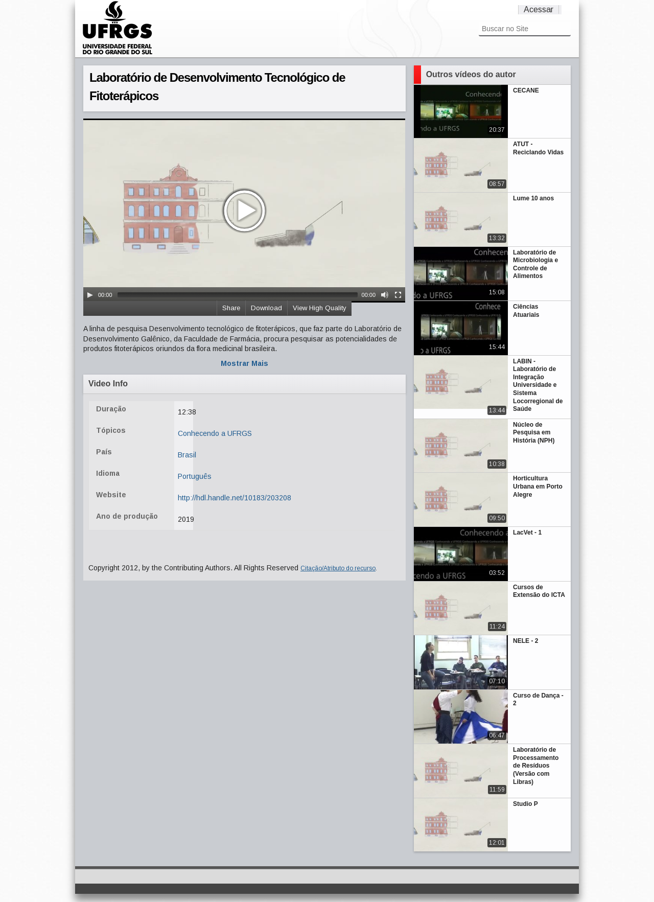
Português (195, 476)
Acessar (538, 9)
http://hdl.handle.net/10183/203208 (234, 498)
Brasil (187, 455)
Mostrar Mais (244, 363)
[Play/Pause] (90, 295)
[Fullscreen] (398, 295)
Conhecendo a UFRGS (215, 433)
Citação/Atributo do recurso (338, 568)
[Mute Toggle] (385, 295)
